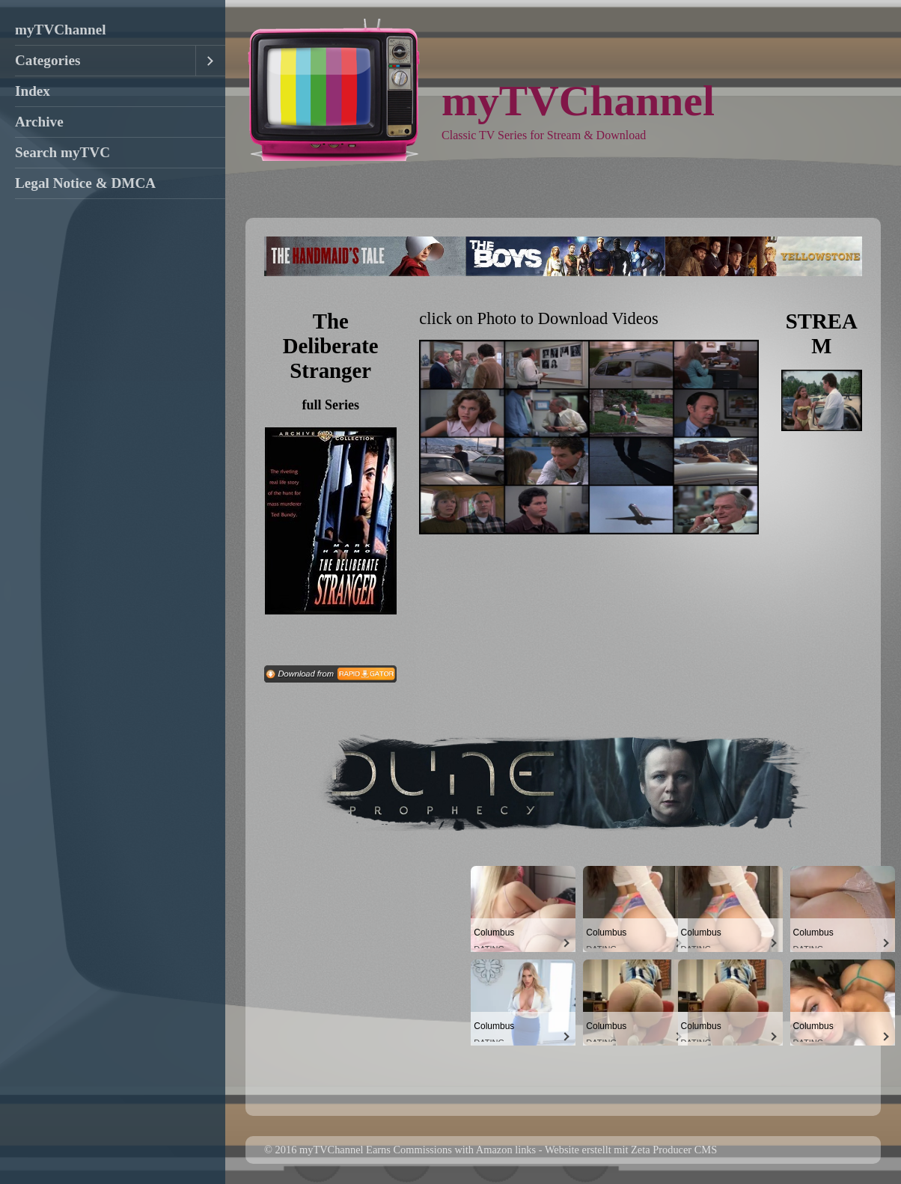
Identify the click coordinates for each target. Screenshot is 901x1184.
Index (32, 91)
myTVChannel (60, 29)
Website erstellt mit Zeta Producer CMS (631, 1150)
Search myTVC (62, 152)
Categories (47, 60)
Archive (39, 121)
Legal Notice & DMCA (85, 183)
